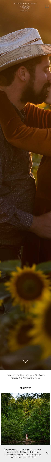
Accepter (23, 457)
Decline (31, 457)
